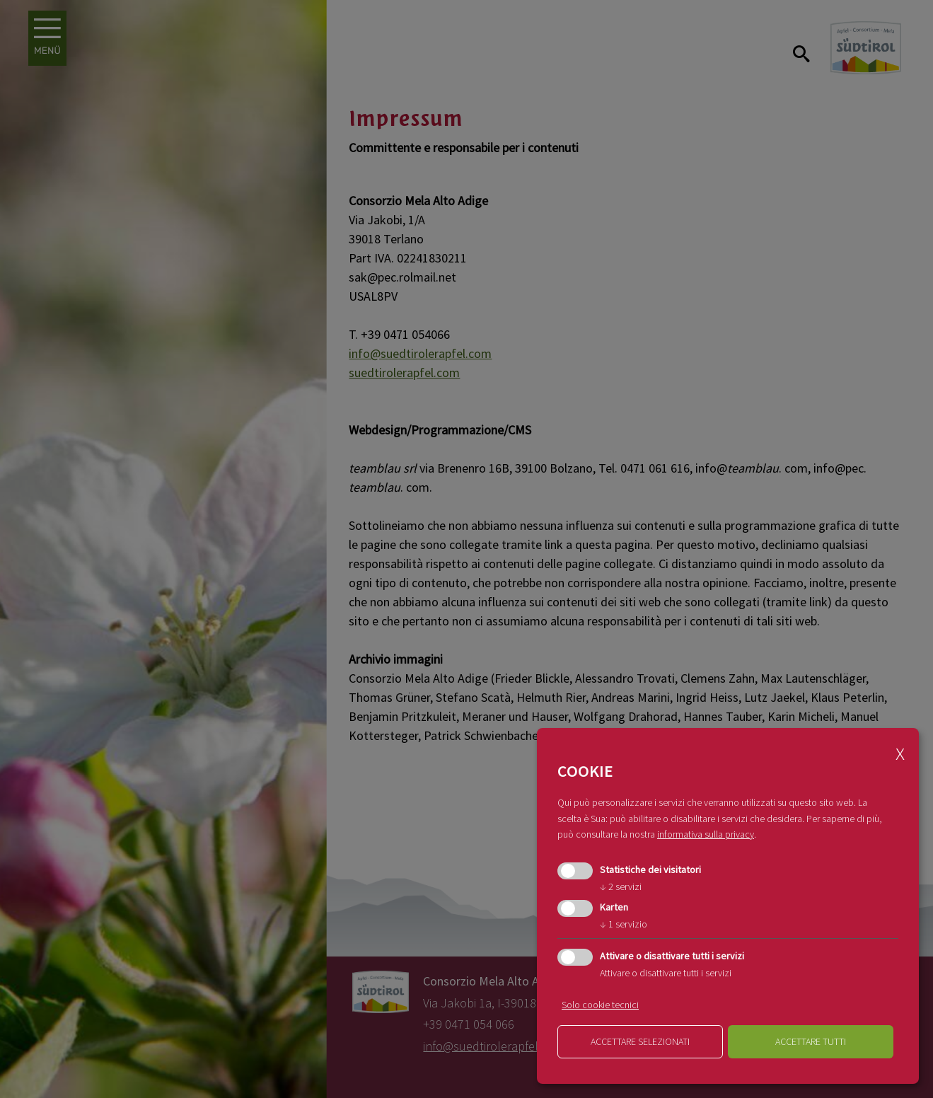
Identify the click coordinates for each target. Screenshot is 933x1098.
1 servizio (623, 924)
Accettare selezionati (640, 1041)
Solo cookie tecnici (600, 1004)
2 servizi (621, 886)
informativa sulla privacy (705, 834)
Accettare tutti (810, 1041)
